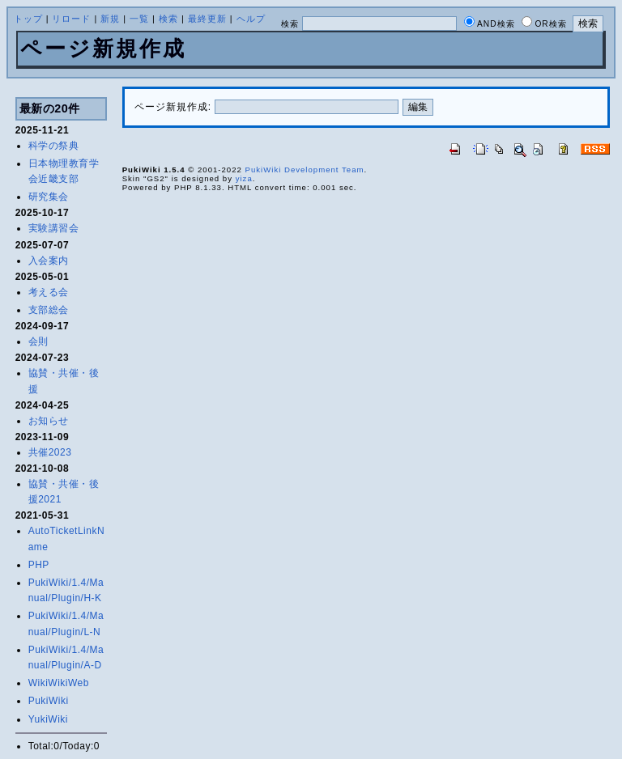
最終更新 (207, 18)
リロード (71, 18)
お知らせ (48, 420)
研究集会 (48, 196)
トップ (28, 18)
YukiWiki (48, 719)
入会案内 (48, 260)
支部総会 (48, 310)
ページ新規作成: (172, 106)
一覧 (139, 18)
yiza (244, 178)
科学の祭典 (53, 145)
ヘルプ (251, 18)
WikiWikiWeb (58, 683)
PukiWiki (48, 700)
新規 (110, 18)
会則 (38, 341)
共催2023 (50, 452)
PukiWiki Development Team (304, 169)
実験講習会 (53, 228)
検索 (168, 18)
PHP (38, 564)
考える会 (48, 292)
